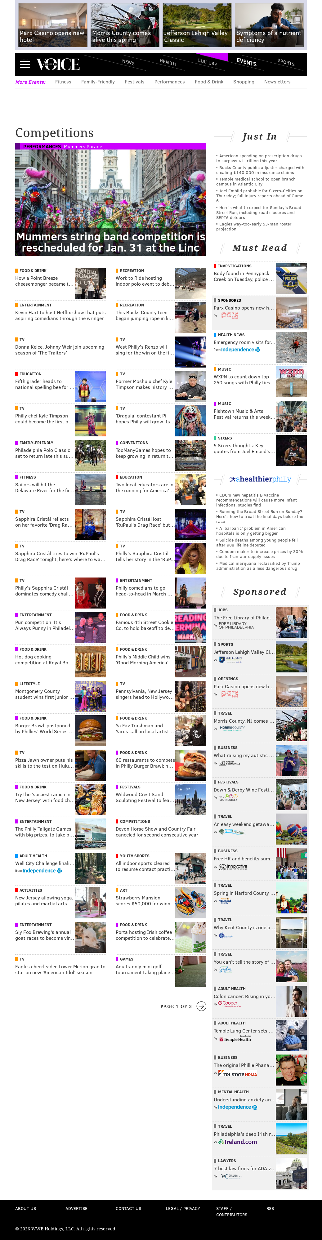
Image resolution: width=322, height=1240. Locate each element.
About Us (25, 1208)
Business (228, 747)
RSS (270, 1208)
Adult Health (33, 856)
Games (126, 959)
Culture (207, 62)
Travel (225, 713)
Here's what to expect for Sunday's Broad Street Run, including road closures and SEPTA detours (258, 212)
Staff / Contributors (231, 1211)
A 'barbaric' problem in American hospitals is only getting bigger (251, 530)
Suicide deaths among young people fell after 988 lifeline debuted (257, 542)
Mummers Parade (83, 146)
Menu (25, 64)
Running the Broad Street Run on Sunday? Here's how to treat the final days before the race (259, 516)
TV (22, 339)
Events (247, 62)
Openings (228, 678)
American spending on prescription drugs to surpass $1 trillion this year (259, 158)
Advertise (76, 1208)
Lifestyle (30, 683)
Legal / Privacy (183, 1208)
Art (123, 890)
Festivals (135, 81)
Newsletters (277, 81)
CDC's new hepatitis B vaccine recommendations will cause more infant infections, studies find (256, 500)
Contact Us (128, 1208)
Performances (169, 81)
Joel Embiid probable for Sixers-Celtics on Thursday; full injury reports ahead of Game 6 (259, 195)
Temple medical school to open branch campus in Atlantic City (256, 181)
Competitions (135, 821)
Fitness (63, 81)
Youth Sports (135, 856)
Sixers (225, 438)
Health (168, 62)
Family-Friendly (98, 81)
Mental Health (233, 1092)
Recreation (132, 270)
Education (31, 374)
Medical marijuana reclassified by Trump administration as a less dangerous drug (258, 565)
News (128, 62)
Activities (31, 890)
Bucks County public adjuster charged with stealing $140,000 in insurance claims (260, 169)
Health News (231, 334)
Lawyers (227, 1160)
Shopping (243, 81)
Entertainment (36, 305)
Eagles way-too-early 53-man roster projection (254, 226)
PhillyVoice (58, 64)
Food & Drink (209, 81)
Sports (286, 62)
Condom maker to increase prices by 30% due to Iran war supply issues (259, 553)
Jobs (223, 610)
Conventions (134, 442)
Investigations (235, 266)
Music (224, 369)
